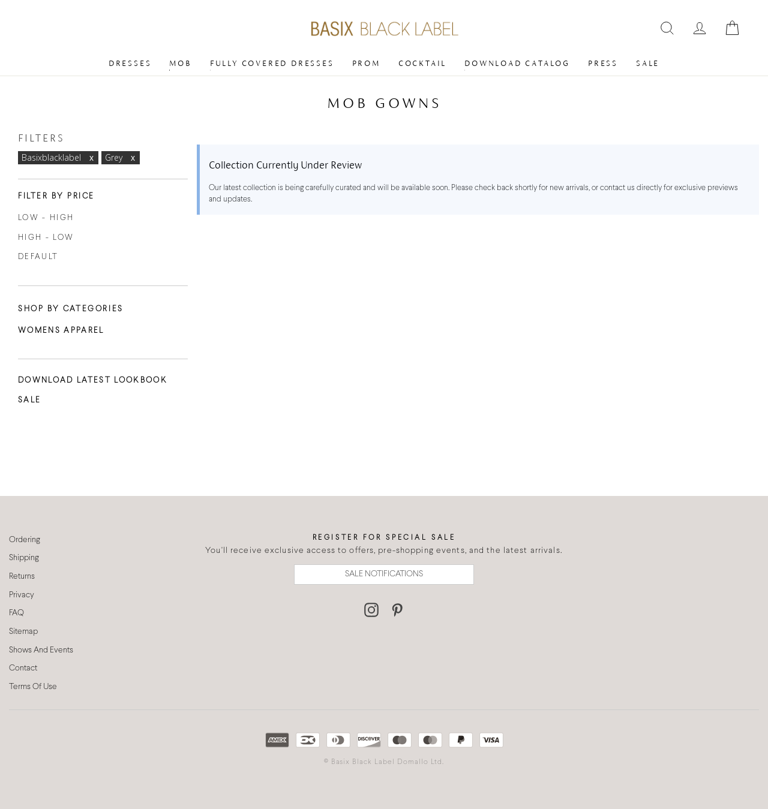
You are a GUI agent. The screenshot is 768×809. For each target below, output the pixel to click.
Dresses (130, 63)
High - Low (46, 238)
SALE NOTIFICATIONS (384, 574)
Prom (366, 63)
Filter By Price (56, 196)
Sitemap (23, 632)
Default (38, 257)
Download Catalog (517, 63)
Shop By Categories (71, 309)
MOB (180, 63)
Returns (22, 577)
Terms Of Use (33, 687)
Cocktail (422, 63)
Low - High (46, 218)
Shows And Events (41, 650)
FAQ (16, 613)
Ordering (24, 540)
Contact (23, 668)
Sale (647, 63)
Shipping (24, 558)
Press (603, 63)
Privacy (21, 595)
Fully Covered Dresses (272, 63)
